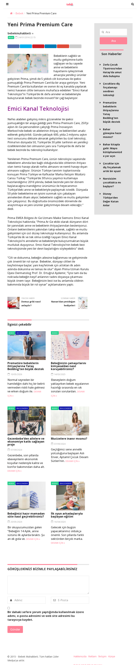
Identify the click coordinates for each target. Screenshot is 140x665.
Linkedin (55, 46)
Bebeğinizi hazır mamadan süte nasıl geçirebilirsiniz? (26, 515)
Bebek (19, 13)
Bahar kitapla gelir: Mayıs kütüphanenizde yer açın (112, 150)
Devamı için (14, 470)
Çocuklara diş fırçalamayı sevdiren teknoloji (111, 89)
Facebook (14, 46)
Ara (113, 41)
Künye (111, 656)
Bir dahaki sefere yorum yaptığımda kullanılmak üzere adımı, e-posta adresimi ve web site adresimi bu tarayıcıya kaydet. (45, 616)
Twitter (28, 46)
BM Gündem (22, 333)
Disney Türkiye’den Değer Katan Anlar (110, 199)
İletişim (102, 656)
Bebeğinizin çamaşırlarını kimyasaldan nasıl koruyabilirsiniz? (68, 366)
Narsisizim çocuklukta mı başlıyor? (112, 182)
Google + (68, 46)
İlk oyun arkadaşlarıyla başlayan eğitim (67, 515)
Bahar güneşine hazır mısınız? (112, 133)
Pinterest (41, 46)
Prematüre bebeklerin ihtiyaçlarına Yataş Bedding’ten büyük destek (25, 366)
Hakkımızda (80, 656)
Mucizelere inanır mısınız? (69, 438)
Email (81, 46)
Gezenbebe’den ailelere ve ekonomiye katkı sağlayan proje (25, 441)
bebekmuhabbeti (19, 33)
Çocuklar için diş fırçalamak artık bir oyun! (112, 167)
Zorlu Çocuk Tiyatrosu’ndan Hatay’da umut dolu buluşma (112, 70)
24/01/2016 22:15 (25, 37)
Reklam (92, 656)
